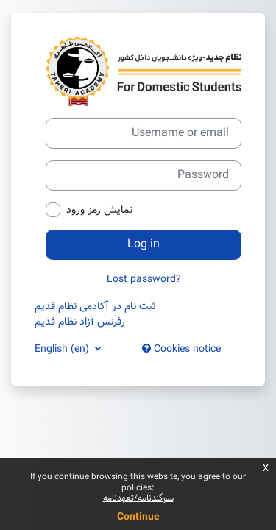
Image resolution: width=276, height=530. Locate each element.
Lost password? (144, 279)
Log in (143, 244)
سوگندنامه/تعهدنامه (138, 498)
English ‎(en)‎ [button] (63, 349)
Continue (138, 517)
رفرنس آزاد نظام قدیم (80, 322)
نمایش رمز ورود (99, 210)
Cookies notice (181, 349)
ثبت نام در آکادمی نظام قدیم (95, 306)
